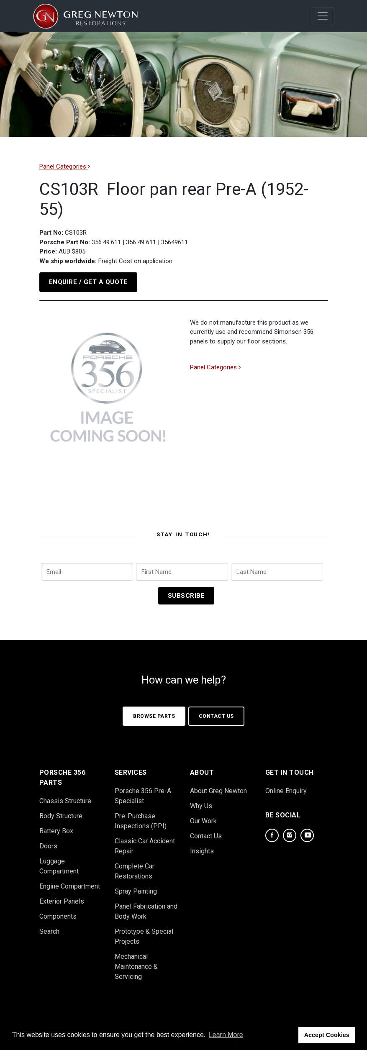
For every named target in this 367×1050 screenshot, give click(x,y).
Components (58, 913)
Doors (48, 842)
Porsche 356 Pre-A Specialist (143, 792)
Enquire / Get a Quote (88, 282)
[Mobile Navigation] (322, 16)
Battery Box (56, 827)
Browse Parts (154, 712)
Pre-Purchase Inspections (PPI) (141, 817)
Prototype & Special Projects (144, 933)
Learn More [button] (226, 1034)
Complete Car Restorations (134, 867)
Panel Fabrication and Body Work (146, 908)
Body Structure (60, 812)
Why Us (201, 802)
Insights (202, 847)
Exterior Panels (61, 897)
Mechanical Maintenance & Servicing (136, 963)
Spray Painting (136, 887)
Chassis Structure (65, 797)
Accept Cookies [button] (326, 1035)
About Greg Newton (218, 787)
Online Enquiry (286, 787)
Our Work (203, 817)
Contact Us (216, 712)
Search (49, 928)
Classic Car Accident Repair (145, 842)
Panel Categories (64, 166)
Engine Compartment (69, 882)
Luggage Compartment (59, 862)
